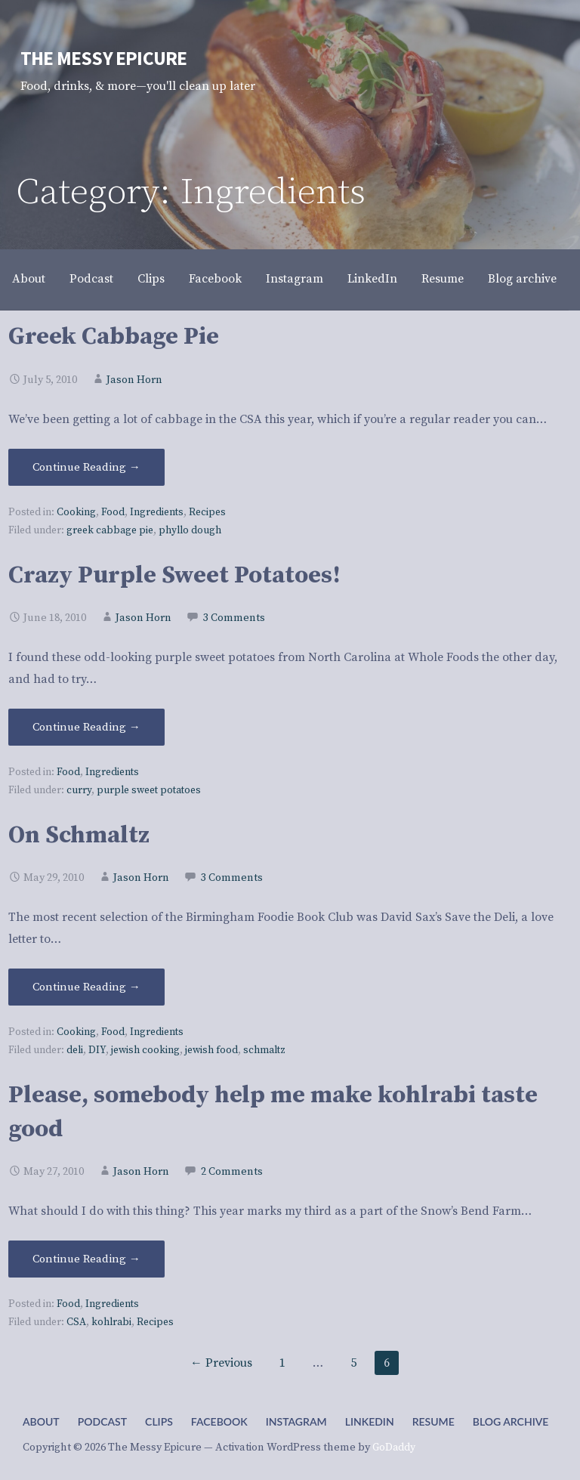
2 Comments (232, 1172)
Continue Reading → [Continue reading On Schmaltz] (86, 987)
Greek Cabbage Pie (113, 337)
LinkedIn (372, 278)
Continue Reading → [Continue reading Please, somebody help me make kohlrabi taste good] (86, 1259)
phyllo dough (190, 530)
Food (113, 512)
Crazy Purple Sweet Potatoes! (174, 576)
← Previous (221, 1362)
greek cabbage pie (109, 530)
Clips (151, 278)
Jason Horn (134, 380)
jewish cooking (145, 1050)
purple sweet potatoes (149, 790)
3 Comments (234, 618)
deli (74, 1050)
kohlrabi (111, 1322)
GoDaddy (393, 1447)
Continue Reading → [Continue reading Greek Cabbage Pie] (86, 467)
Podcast (91, 278)
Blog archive (522, 278)
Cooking (76, 512)
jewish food (211, 1050)
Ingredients (157, 512)
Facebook (215, 278)
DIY (97, 1050)
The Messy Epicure (103, 58)
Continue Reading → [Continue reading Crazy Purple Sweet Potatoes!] (86, 727)
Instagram (294, 278)
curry (78, 790)
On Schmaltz (79, 835)
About (28, 278)
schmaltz (264, 1050)
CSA (76, 1322)
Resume (442, 278)
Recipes (207, 512)
